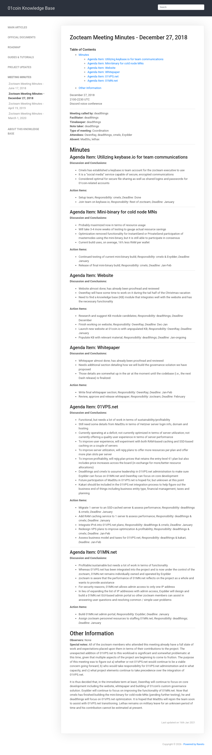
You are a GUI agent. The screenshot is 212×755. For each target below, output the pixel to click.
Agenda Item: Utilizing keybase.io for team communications (126, 59)
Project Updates (19, 67)
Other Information (90, 88)
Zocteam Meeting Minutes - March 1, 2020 (26, 116)
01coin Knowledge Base (31, 8)
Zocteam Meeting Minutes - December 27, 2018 (26, 96)
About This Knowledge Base (23, 131)
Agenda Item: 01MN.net (103, 80)
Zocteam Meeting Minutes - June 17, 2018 (26, 86)
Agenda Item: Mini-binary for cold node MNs (116, 63)
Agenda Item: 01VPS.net (103, 76)
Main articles (17, 27)
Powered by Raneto (193, 744)
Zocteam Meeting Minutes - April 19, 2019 (26, 106)
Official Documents (22, 37)
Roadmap (14, 47)
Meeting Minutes (19, 77)
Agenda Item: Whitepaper (104, 72)
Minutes (84, 54)
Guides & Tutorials (21, 57)
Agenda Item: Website (101, 67)
